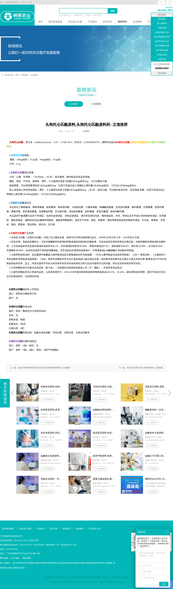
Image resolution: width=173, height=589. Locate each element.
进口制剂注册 (162, 50)
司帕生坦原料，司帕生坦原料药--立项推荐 (52, 479)
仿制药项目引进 (162, 32)
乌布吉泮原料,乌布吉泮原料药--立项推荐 (104, 386)
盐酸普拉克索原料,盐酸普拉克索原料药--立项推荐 (52, 456)
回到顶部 (162, 15)
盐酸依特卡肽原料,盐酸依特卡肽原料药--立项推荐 (156, 433)
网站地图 (4, 558)
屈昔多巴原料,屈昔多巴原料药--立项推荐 (156, 386)
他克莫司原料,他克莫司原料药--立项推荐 (104, 433)
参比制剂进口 (65, 15)
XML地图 (15, 558)
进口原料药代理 (20, 563)
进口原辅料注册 (162, 46)
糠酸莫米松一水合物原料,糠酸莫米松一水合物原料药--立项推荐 (156, 409)
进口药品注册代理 (65, 563)
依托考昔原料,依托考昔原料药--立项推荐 (52, 433)
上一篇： (40, 368)
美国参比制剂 (92, 563)
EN (161, 2)
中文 (169, 2)
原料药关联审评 (49, 563)
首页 (40, 21)
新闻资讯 (24, 75)
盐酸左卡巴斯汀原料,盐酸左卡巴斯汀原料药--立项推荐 (156, 456)
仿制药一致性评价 (94, 15)
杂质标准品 (78, 15)
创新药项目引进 (162, 41)
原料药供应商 (19, 568)
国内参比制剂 (79, 563)
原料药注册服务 (105, 563)
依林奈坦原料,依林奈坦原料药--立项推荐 (52, 386)
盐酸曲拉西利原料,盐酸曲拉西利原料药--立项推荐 (104, 409)
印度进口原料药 (34, 563)
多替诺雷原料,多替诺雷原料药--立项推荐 (52, 409)
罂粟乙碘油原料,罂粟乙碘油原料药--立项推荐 (104, 479)
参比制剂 (162, 19)
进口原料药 (162, 23)
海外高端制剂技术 (162, 37)
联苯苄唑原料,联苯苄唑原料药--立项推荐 (104, 456)
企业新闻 (34, 75)
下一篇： (141, 368)
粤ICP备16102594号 (89, 582)
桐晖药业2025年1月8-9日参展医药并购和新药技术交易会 (156, 479)
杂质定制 (162, 59)
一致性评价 (162, 28)
